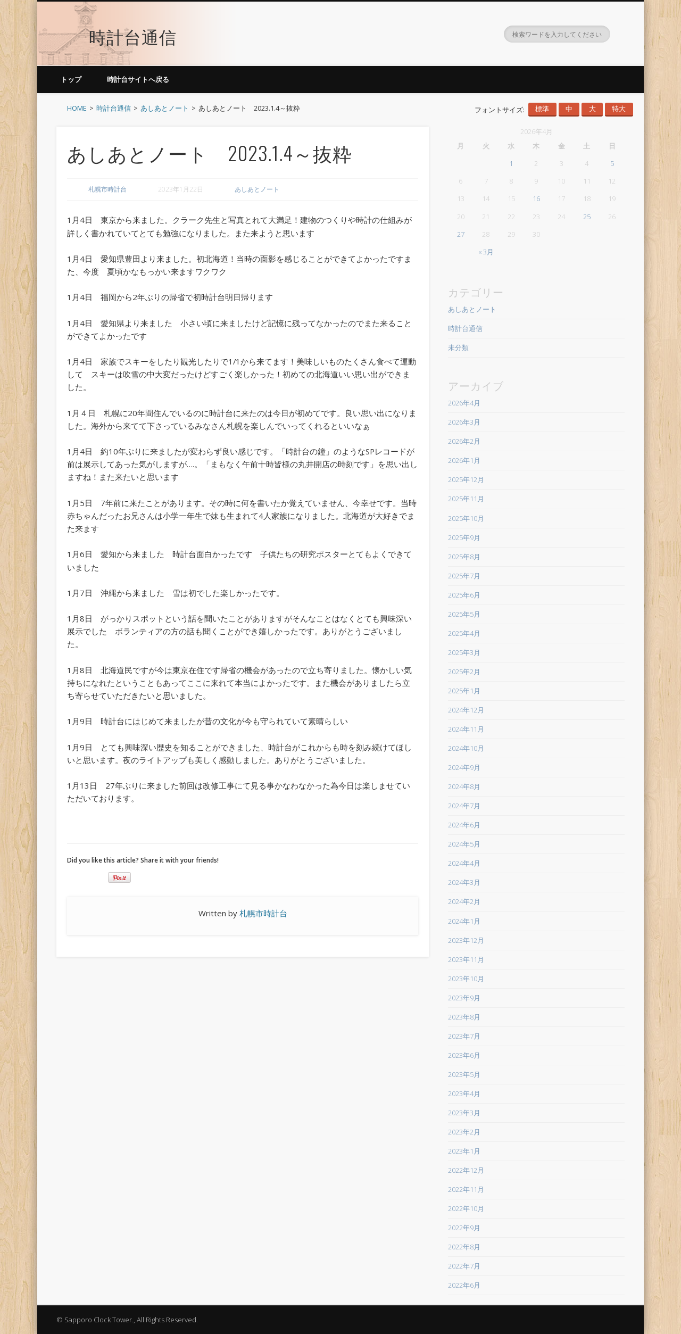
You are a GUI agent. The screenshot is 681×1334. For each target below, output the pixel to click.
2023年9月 (464, 997)
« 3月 (486, 251)
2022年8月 (464, 1247)
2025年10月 (466, 518)
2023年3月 (464, 1112)
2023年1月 (464, 1151)
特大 (619, 109)
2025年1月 (464, 690)
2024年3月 (464, 882)
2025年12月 (466, 479)
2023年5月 (464, 1074)
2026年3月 (464, 422)
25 (587, 216)
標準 (542, 109)
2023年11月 (466, 959)
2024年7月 (464, 805)
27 (460, 234)
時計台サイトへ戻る (138, 79)
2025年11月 (466, 498)
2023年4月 (464, 1093)
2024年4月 (464, 863)
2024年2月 (464, 901)
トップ (71, 79)
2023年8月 (464, 1017)
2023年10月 (466, 978)
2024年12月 (466, 710)
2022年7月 (464, 1266)
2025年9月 (464, 537)
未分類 (458, 347)
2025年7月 (464, 576)
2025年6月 (464, 595)
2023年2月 (464, 1132)
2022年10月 (466, 1208)
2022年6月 (464, 1285)
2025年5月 (464, 614)
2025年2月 (464, 671)
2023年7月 (464, 1036)
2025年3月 (464, 652)
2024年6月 (464, 825)
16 (536, 198)
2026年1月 (464, 460)
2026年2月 (464, 441)
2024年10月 (466, 748)
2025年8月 (464, 556)
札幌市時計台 (107, 189)
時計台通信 (133, 29)
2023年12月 (466, 940)
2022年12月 (466, 1170)
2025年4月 (464, 633)
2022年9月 (464, 1227)
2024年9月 (464, 767)
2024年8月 (464, 786)
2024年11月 (466, 729)
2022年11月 (466, 1189)
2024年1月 (464, 921)
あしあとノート (257, 189)
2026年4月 (464, 403)
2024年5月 (464, 844)
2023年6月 (464, 1055)
